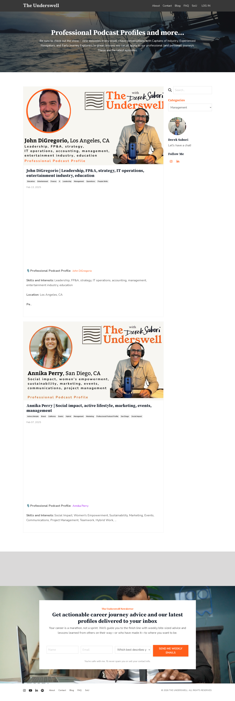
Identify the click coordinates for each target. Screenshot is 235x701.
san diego (125, 420)
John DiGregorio (83, 273)
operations (90, 183)
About (156, 5)
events (60, 420)
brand (43, 420)
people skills (103, 183)
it (59, 183)
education (31, 183)
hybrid (68, 420)
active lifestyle (33, 420)
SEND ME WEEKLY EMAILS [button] (171, 654)
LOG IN (206, 5)
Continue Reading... (36, 312)
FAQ (186, 5)
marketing (90, 420)
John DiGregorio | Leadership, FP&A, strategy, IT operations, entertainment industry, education (80, 174)
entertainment (42, 183)
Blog (178, 5)
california (52, 420)
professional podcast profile (107, 420)
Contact (167, 5)
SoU (194, 5)
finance (53, 183)
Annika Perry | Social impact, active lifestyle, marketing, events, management (89, 411)
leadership (67, 183)
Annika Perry (82, 509)
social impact (137, 420)
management (79, 183)
